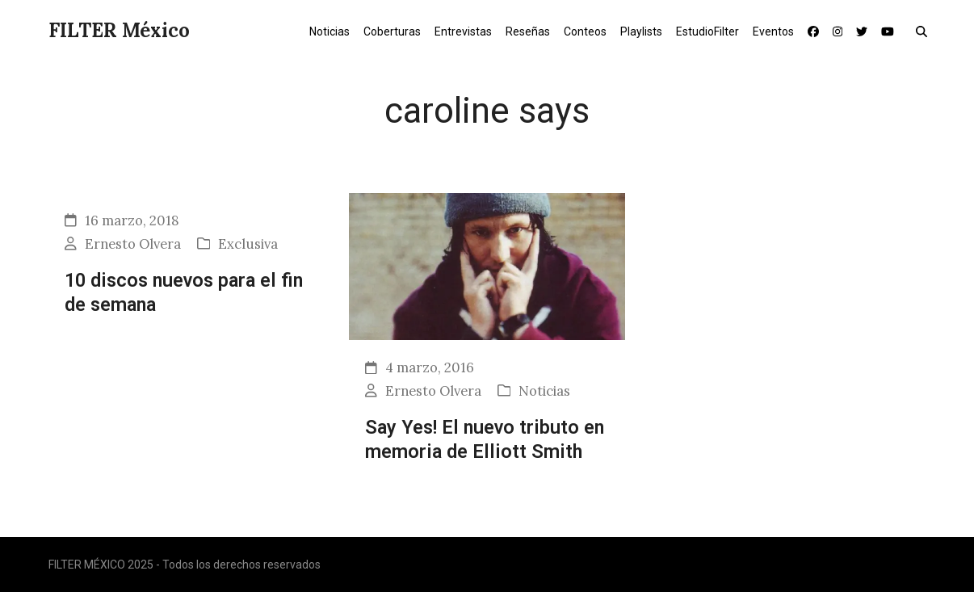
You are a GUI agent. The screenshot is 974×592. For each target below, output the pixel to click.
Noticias (544, 391)
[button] (925, 30)
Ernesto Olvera (133, 244)
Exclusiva (248, 244)
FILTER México (119, 30)
